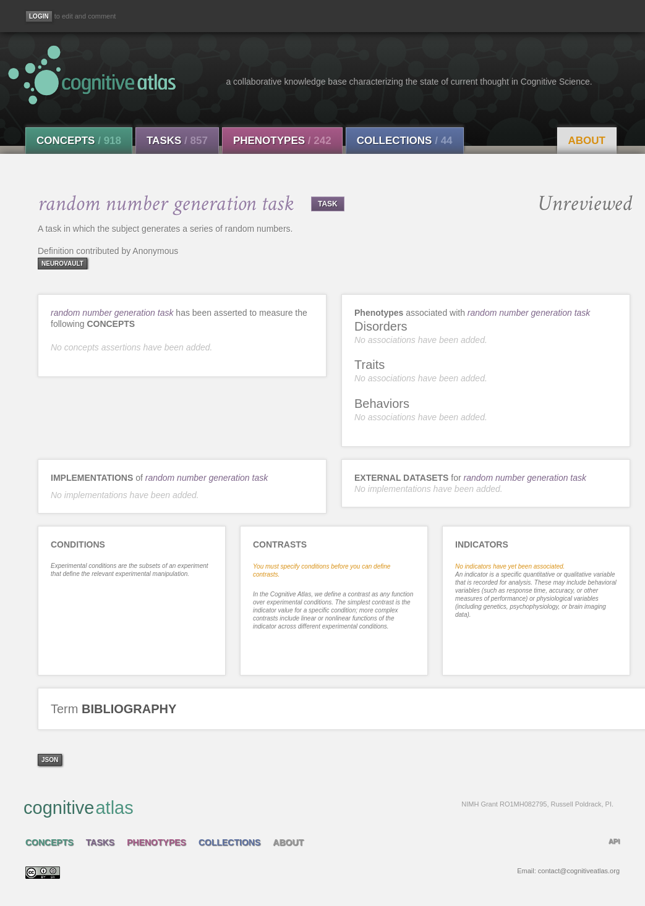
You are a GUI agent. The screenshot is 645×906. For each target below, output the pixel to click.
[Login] (39, 16)
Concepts (78, 140)
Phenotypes (282, 140)
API (614, 841)
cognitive (318, 807)
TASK (328, 204)
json (49, 759)
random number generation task (112, 313)
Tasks (177, 140)
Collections (405, 140)
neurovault (62, 263)
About (586, 140)
